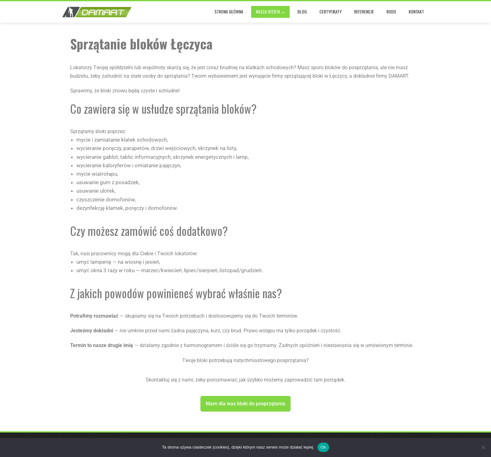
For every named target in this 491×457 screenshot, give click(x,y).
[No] (483, 447)
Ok (323, 447)
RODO (391, 11)
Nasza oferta (270, 12)
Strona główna (228, 11)
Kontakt (416, 11)
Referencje (364, 11)
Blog (302, 11)
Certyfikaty (330, 11)
